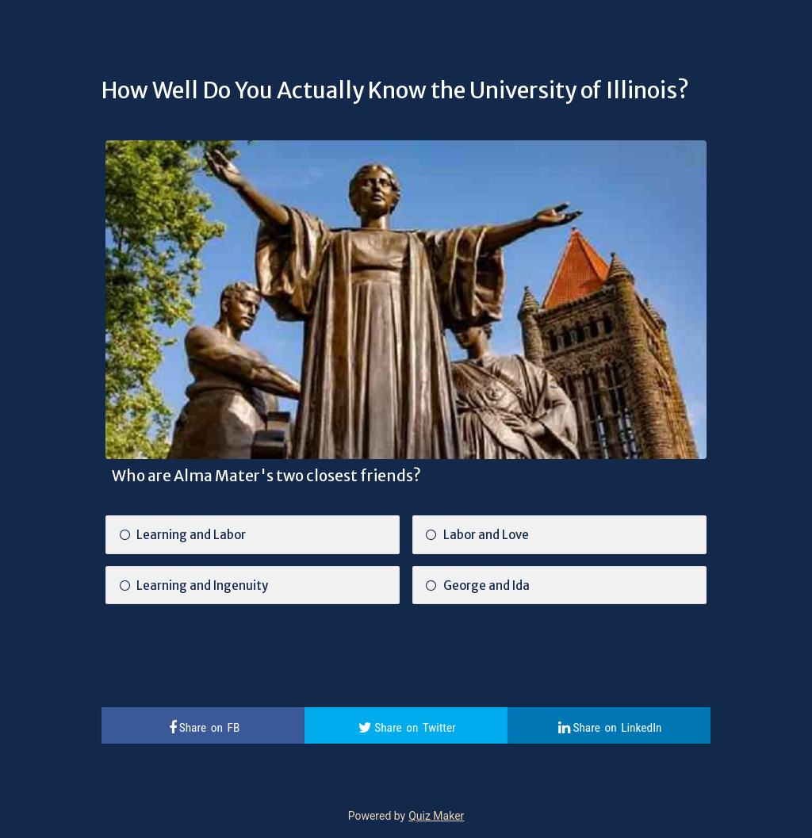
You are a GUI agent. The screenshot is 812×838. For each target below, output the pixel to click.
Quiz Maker (436, 815)
